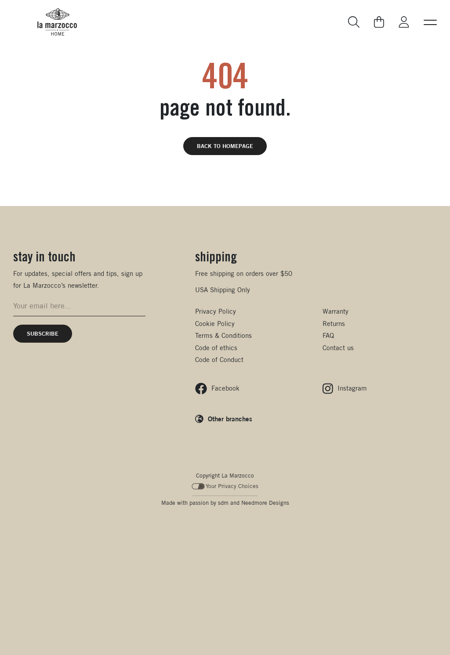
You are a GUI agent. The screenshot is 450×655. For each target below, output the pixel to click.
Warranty (335, 311)
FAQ (328, 335)
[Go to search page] (354, 22)
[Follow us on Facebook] (217, 388)
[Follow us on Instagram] (345, 388)
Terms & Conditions (223, 335)
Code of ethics (216, 347)
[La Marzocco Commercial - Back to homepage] (57, 22)
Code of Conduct (219, 359)
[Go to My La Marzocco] (403, 22)
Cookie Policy (215, 323)
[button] (430, 22)
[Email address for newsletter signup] (79, 306)
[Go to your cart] (379, 22)
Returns (334, 323)
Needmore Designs (265, 502)
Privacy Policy (215, 311)
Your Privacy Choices (225, 486)
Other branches (230, 419)
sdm (223, 502)
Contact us (338, 347)
